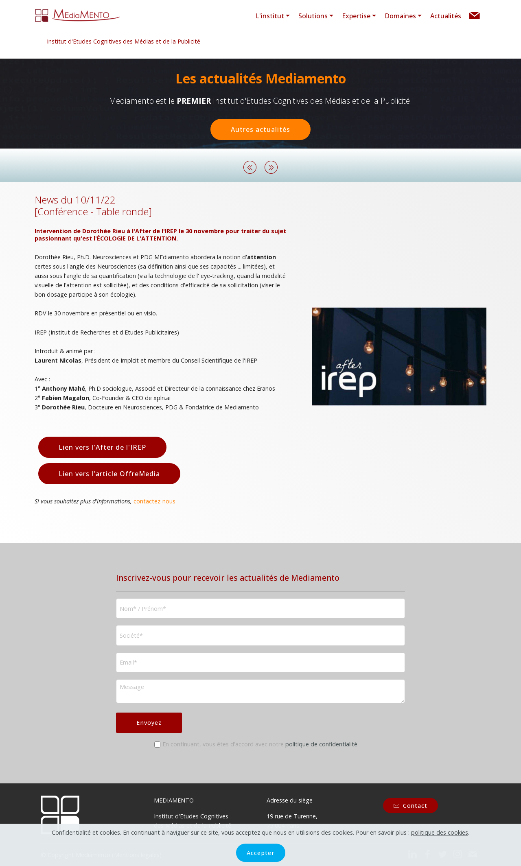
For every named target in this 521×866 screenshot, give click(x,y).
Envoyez (149, 722)
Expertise (356, 15)
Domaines (400, 15)
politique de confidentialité (321, 744)
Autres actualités (260, 129)
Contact (410, 805)
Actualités (445, 15)
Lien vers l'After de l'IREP (102, 447)
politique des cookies (439, 842)
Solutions (313, 15)
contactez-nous (154, 501)
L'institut (270, 15)
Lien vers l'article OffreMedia (109, 473)
